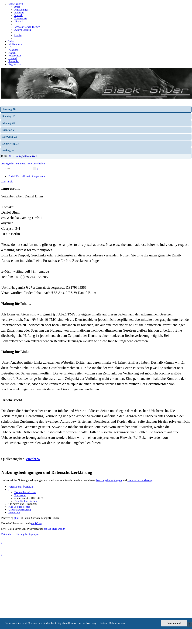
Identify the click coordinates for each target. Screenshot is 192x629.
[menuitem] (21, 9)
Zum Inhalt (7, 181)
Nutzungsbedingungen (109, 480)
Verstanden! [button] (174, 623)
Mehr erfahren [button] (117, 623)
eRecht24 (33, 459)
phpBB (17, 518)
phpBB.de (36, 523)
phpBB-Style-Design (54, 528)
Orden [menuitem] (17, 6)
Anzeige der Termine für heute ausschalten (23, 163)
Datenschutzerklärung (139, 480)
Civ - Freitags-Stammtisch (23, 156)
